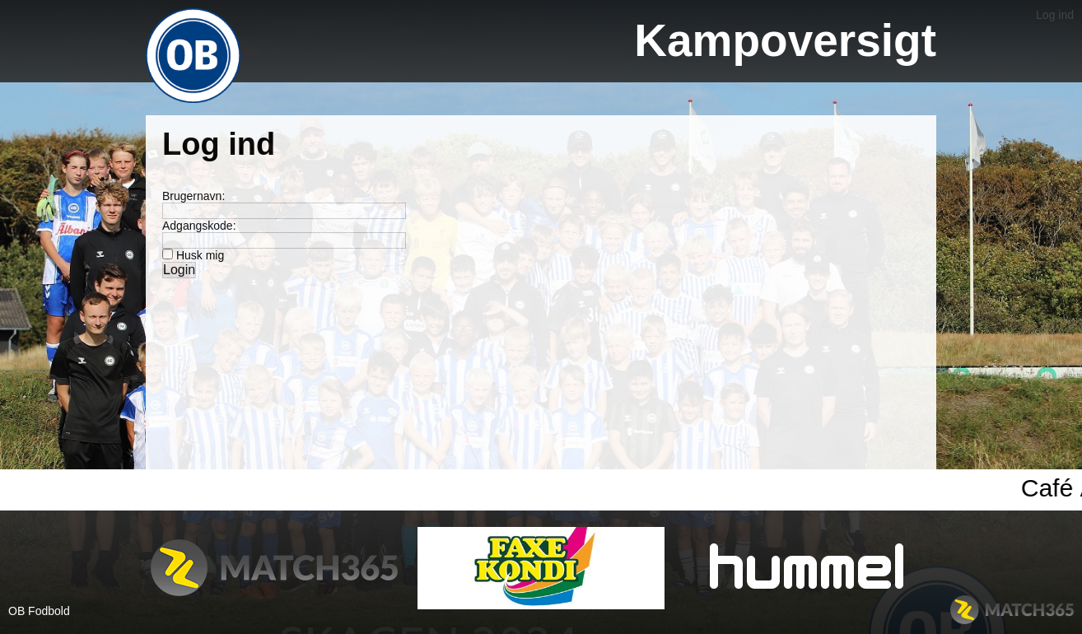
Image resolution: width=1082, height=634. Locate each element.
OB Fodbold (39, 611)
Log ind (1055, 14)
